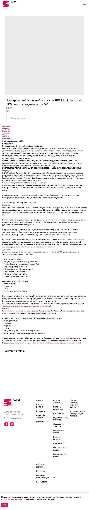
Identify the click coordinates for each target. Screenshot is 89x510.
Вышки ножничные (58, 438)
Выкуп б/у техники (40, 416)
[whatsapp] (12, 425)
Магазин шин (42, 422)
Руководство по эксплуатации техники (77, 413)
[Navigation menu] (84, 4)
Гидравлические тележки (60, 418)
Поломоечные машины (59, 449)
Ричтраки (57, 443)
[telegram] (6, 425)
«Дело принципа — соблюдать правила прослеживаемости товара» (57, 343)
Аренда (39, 400)
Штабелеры (58, 413)
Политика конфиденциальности (46, 476)
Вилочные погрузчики (58, 408)
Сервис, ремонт (40, 405)
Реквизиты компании (41, 465)
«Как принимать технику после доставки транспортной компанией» (27, 306)
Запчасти (40, 411)
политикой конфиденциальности (13, 499)
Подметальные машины (60, 455)
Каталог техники (57, 401)
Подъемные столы (58, 431)
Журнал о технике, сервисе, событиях (74, 403)
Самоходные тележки (59, 425)
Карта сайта (41, 482)
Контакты (40, 471)
